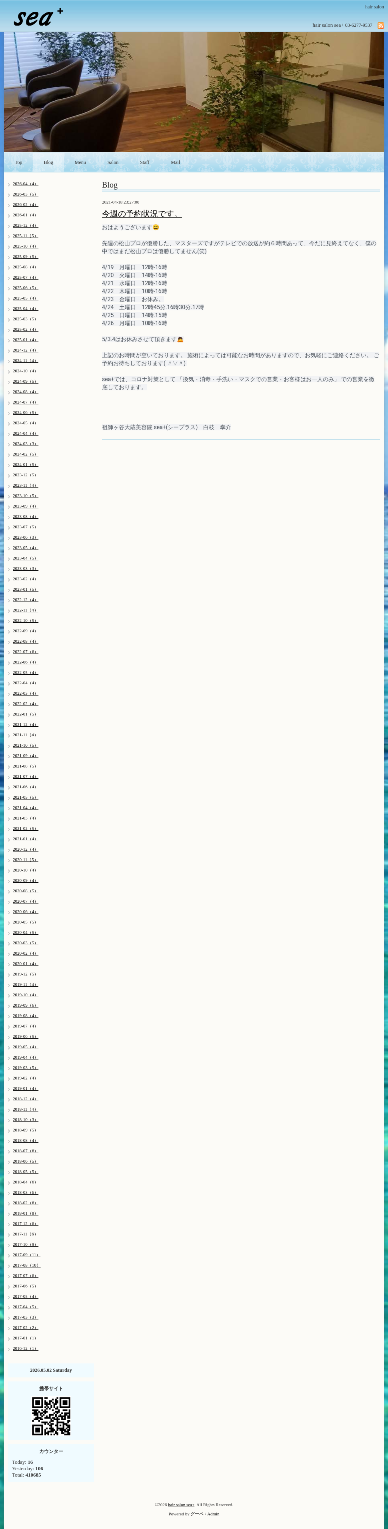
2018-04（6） (25, 1181)
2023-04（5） (25, 558)
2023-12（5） (25, 474)
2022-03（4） (25, 693)
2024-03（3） (25, 443)
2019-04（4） (25, 1057)
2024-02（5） (25, 454)
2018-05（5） (25, 1171)
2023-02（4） (25, 578)
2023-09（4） (25, 506)
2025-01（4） (25, 339)
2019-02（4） (25, 1077)
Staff (144, 162)
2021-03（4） (25, 817)
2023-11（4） (25, 485)
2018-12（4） (25, 1098)
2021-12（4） (25, 724)
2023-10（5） (25, 495)
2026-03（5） (25, 194)
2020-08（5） (25, 890)
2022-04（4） (25, 682)
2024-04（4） (25, 433)
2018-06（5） (25, 1161)
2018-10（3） (25, 1119)
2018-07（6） (25, 1150)
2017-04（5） (25, 1306)
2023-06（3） (25, 537)
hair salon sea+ (181, 1504)
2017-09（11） (26, 1254)
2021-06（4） (25, 786)
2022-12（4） (25, 599)
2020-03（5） (25, 942)
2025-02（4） (25, 329)
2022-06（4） (25, 662)
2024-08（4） (25, 391)
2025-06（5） (25, 287)
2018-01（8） (25, 1213)
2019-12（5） (25, 973)
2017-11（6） (25, 1233)
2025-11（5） (25, 235)
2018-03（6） (25, 1192)
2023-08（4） (25, 516)
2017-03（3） (25, 1317)
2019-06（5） (25, 1036)
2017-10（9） (25, 1244)
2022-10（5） (25, 620)
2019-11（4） (25, 984)
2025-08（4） (25, 266)
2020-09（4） (25, 880)
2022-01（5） (25, 714)
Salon (113, 162)
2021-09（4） (25, 755)
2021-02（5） (25, 828)
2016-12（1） (25, 1348)
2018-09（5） (25, 1129)
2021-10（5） (25, 745)
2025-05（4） (25, 298)
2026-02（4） (25, 204)
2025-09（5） (25, 256)
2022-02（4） (25, 703)
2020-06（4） (25, 911)
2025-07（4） (25, 277)
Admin (213, 1513)
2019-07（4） (25, 1025)
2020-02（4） (25, 953)
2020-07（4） (25, 901)
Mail (175, 162)
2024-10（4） (25, 370)
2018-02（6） (25, 1202)
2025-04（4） (25, 308)
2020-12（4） (25, 849)
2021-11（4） (25, 734)
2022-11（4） (25, 610)
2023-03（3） (25, 568)
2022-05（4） (25, 672)
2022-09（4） (25, 630)
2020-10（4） (25, 869)
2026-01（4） (25, 214)
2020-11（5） (25, 859)
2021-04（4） (25, 807)
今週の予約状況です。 (142, 213)
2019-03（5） (25, 1067)
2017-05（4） (25, 1296)
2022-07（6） (25, 651)
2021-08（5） (25, 766)
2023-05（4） (25, 547)
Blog (48, 162)
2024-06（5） (25, 412)
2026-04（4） (25, 183)
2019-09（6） (25, 1005)
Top (18, 162)
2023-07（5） (25, 526)
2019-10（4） (25, 994)
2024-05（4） (25, 422)
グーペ (197, 1513)
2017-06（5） (25, 1285)
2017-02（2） (25, 1327)
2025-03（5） (25, 318)
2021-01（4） (25, 838)
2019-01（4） (25, 1088)
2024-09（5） (25, 381)
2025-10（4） (25, 246)
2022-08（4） (25, 641)
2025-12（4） (25, 225)
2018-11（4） (25, 1109)
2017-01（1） (25, 1337)
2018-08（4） (25, 1140)
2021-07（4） (25, 776)
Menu (80, 162)
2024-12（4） (25, 350)
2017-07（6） (25, 1275)
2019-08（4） (25, 1015)
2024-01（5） (25, 464)
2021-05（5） (25, 797)
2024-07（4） (25, 402)
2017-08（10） (27, 1265)
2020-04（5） (25, 932)
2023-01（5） (25, 589)
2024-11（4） (25, 360)
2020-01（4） (25, 963)
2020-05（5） (25, 921)
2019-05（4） (25, 1046)
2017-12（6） (25, 1223)
